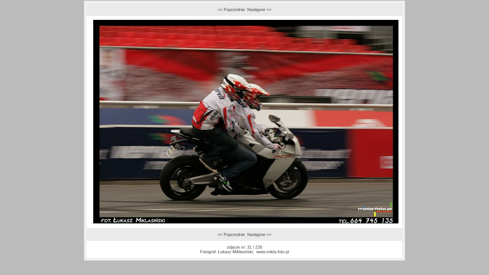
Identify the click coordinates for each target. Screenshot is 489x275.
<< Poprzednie (231, 9)
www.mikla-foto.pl (272, 251)
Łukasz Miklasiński (235, 251)
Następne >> (259, 9)
